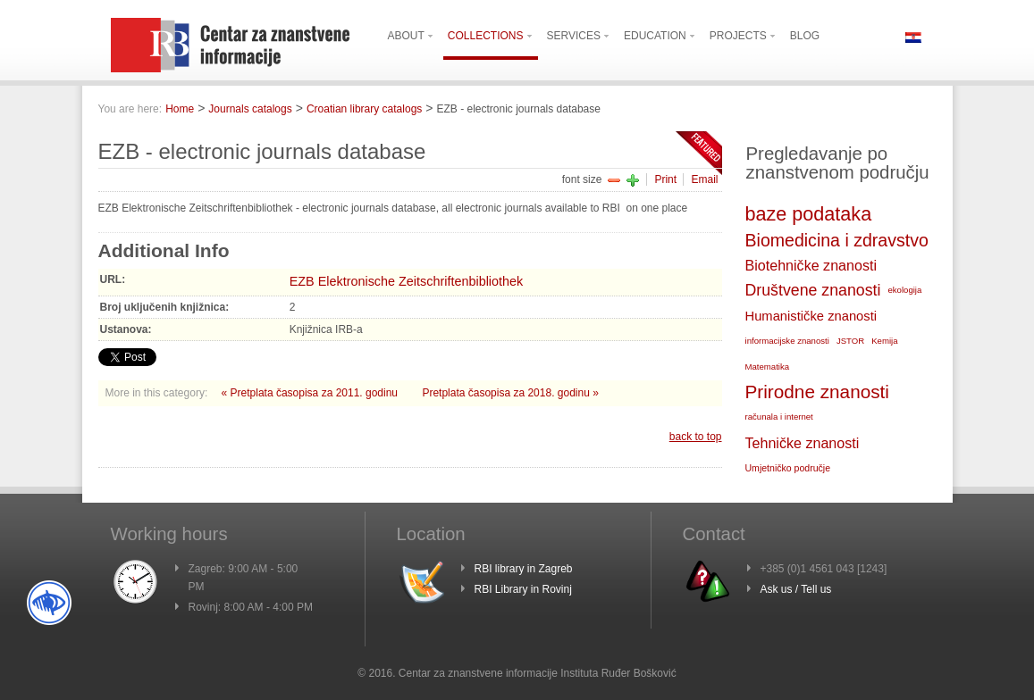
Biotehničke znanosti (811, 265)
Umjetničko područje (788, 467)
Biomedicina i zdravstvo (837, 240)
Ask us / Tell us (796, 589)
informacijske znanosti (787, 341)
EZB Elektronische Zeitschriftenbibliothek (407, 281)
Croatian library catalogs (364, 109)
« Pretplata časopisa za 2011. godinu (311, 393)
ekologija (904, 290)
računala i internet (779, 416)
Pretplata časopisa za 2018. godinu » (510, 393)
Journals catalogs (249, 109)
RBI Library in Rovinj (523, 589)
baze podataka (808, 214)
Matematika (767, 366)
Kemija (884, 341)
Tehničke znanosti (802, 443)
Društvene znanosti (813, 290)
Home (179, 109)
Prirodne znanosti (817, 391)
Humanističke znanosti (811, 316)
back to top (695, 436)
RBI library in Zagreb (524, 568)
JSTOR (850, 341)
